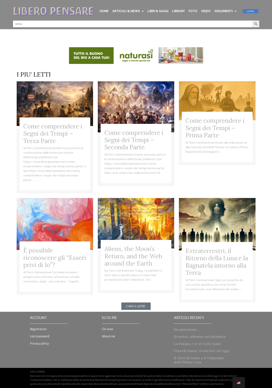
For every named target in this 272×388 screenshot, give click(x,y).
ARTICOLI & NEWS (128, 11)
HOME (104, 11)
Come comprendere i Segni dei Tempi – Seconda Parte (133, 140)
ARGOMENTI (225, 11)
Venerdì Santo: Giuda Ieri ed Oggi (201, 351)
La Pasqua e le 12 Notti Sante (197, 344)
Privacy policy (39, 343)
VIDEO (206, 11)
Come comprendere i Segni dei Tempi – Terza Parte (52, 133)
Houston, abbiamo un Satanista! (200, 336)
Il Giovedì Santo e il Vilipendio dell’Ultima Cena (199, 360)
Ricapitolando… (186, 329)
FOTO (193, 11)
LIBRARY (178, 11)
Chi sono (107, 329)
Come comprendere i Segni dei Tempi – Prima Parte (215, 128)
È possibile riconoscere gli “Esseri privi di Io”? (54, 257)
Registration (38, 329)
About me (108, 336)
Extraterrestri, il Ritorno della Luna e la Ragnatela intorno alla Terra (217, 261)
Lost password (39, 336)
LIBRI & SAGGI (157, 11)
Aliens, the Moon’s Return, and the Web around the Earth (133, 256)
